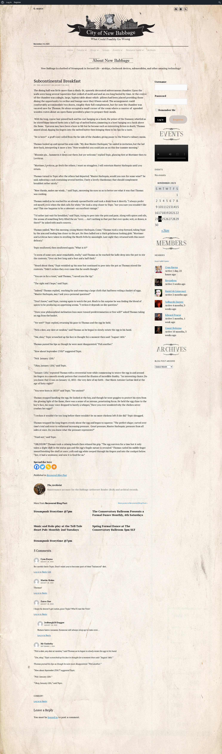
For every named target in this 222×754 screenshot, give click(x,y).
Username (160, 81)
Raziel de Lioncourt (175, 291)
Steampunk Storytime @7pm (53, 511)
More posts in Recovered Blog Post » (132, 503)
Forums (80, 50)
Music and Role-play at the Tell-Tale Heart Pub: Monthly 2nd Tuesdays (58, 527)
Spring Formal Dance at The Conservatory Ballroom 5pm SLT (113, 527)
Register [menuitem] (17, 2)
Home (70, 50)
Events (116, 50)
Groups (105, 50)
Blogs (93, 50)
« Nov (165, 230)
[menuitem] (2, 2)
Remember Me (165, 110)
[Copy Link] (48, 466)
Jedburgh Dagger (174, 301)
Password (160, 96)
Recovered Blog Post (57, 475)
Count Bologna (173, 328)
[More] (54, 466)
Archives (151, 50)
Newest (157, 261)
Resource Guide (133, 50)
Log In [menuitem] (9, 2)
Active (161, 261)
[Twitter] (42, 466)
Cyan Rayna (171, 267)
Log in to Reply (40, 572)
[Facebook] (36, 466)
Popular (166, 261)
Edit (49, 572)
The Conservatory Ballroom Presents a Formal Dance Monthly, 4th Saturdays (118, 513)
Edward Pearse (173, 315)
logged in (53, 717)
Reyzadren (170, 280)
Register (178, 119)
